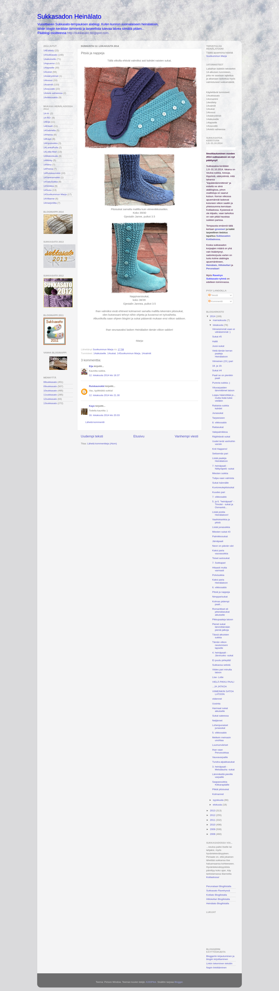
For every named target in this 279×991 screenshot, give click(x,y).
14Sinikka (48, 186)
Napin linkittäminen (216, 967)
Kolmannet (218, 794)
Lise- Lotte (217, 677)
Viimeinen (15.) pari (222, 361)
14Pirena (48, 169)
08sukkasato (50, 382)
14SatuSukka (50, 181)
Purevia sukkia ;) (221, 382)
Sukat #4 (217, 370)
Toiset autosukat (221, 558)
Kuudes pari (218, 492)
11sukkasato (50, 394)
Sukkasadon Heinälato (69, 16)
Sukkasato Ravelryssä (218, 890)
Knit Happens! (219, 449)
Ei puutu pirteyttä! (221, 660)
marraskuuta (220, 320)
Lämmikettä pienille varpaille (222, 775)
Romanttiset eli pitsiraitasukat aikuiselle (221, 612)
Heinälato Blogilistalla (217, 903)
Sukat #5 (217, 336)
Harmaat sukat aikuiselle (220, 709)
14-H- (46, 113)
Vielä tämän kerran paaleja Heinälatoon (222, 353)
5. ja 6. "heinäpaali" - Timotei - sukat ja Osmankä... (223, 504)
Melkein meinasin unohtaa (221, 739)
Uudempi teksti (92, 436)
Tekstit (213, 295)
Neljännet (217, 720)
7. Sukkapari (219, 562)
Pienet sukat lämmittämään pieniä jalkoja (221, 627)
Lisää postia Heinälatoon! (220, 513)
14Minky (47, 160)
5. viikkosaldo (219, 732)
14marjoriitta (50, 203)
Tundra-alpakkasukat (223, 762)
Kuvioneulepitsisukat (223, 487)
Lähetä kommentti (94, 422)
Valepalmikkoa (220, 432)
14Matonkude (50, 156)
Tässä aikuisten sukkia (220, 636)
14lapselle (48, 67)
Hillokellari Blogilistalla (218, 899)
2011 (213, 820)
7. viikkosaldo (219, 497)
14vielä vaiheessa (52, 93)
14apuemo (49, 63)
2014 (213, 316)
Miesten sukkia (220, 473)
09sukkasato (50, 386)
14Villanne (49, 198)
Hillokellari (224, 265)
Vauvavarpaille (220, 757)
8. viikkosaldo (219, 422)
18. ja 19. (217, 365)
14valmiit (146, 353)
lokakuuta (218, 325)
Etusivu (138, 436)
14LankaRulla (50, 147)
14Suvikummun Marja (128, 353)
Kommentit (215, 301)
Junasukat (217, 413)
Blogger (178, 982)
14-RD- (47, 117)
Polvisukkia (218, 575)
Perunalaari (212, 268)
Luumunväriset (220, 745)
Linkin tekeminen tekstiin (219, 963)
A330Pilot (151, 982)
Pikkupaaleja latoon (222, 619)
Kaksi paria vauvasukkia (220, 552)
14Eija (46, 121)
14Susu (47, 190)
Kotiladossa (212, 877)
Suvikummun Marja (216, 56)
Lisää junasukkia (221, 527)
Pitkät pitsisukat (220, 789)
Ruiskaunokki (97, 386)
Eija (91, 366)
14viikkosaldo (50, 97)
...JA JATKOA (219, 686)
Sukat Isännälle (220, 482)
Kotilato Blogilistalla (216, 895)
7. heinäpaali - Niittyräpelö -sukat (223, 467)
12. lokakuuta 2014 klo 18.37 (104, 375)
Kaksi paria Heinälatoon (220, 581)
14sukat (111, 353)
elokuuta (218, 804)
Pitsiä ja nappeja (221, 592)
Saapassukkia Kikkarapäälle (220, 783)
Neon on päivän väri (223, 546)
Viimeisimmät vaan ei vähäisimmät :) (223, 330)
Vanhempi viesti (186, 436)
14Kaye (47, 139)
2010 (213, 824)
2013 (213, 810)
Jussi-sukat (218, 346)
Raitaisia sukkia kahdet (220, 407)
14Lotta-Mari (50, 151)
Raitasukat (218, 427)
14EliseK (48, 126)
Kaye (92, 406)
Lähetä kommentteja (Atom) (102, 443)
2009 (213, 829)
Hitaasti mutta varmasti (219, 569)
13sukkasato (50, 403)
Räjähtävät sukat (221, 436)
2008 (213, 834)
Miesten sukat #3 (221, 531)
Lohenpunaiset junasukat (220, 726)
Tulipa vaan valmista (223, 478)
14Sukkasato (50, 54)
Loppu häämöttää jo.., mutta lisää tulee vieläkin (224, 398)
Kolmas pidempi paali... (220, 603)
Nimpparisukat (220, 596)
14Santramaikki (51, 177)
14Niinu (47, 164)
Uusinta (216, 703)
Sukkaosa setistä (221, 665)
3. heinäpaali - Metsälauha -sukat (223, 768)
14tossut (47, 80)
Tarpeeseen (218, 418)
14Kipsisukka (50, 143)
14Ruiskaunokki (51, 173)
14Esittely (48, 50)
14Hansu (48, 134)
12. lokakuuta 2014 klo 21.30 (104, 395)
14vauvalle (49, 89)
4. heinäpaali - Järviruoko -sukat (222, 654)
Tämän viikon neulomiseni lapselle (220, 645)
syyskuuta (218, 800)
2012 (213, 815)
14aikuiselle (99, 353)
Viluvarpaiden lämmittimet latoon (223, 389)
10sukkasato (50, 390)
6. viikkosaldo (219, 587)
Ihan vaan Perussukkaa (220, 751)
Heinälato (211, 265)
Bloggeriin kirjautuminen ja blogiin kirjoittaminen (220, 957)
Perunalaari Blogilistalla (218, 886)
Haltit (215, 341)
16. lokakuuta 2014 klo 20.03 (104, 415)
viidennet (217, 698)
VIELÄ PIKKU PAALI (223, 682)
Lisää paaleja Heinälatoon (220, 459)
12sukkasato (50, 399)
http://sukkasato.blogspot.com (88, 33)
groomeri (220, 229)
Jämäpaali (217, 541)
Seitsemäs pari (220, 453)
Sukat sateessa (220, 715)
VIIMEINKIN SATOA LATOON (223, 692)
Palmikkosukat (220, 536)
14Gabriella (49, 130)
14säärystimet (50, 76)
